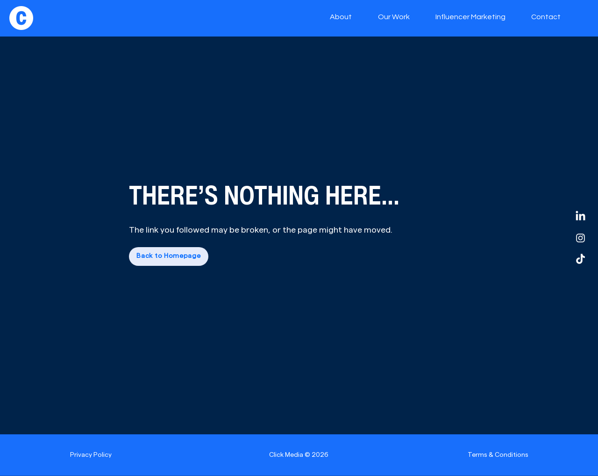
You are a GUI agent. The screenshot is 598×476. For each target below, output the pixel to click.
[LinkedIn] (580, 216)
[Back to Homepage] (168, 256)
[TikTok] (580, 259)
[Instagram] (580, 238)
